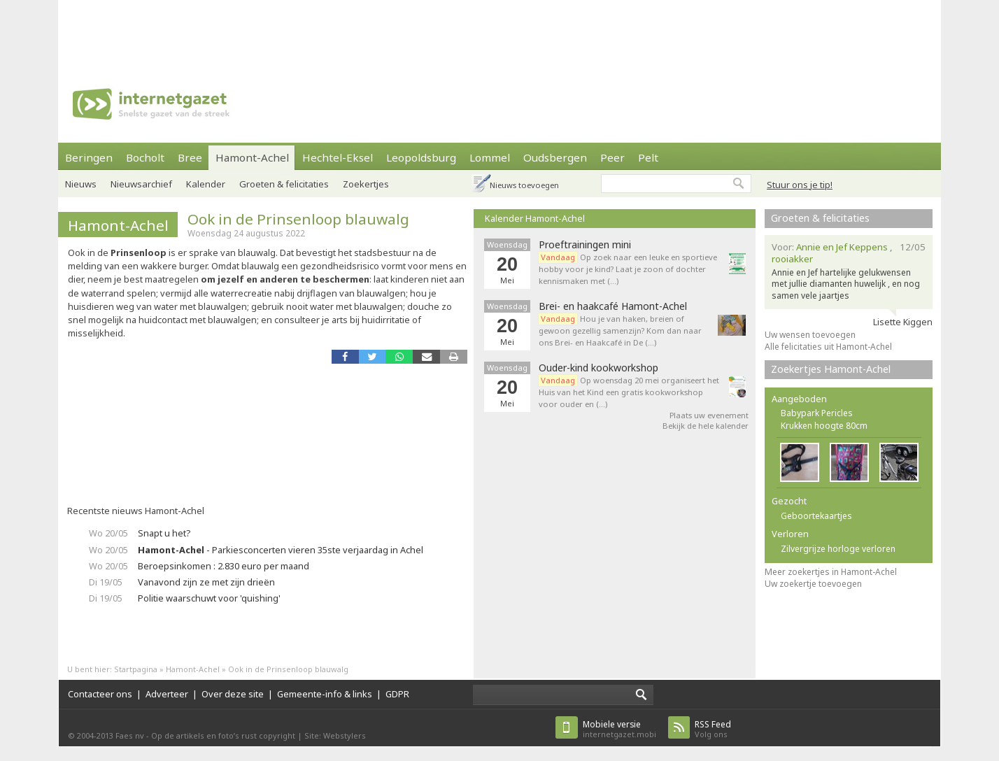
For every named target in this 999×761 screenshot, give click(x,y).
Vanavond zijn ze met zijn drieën (206, 582)
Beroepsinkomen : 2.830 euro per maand (223, 566)
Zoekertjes (366, 184)
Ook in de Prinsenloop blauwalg (298, 219)
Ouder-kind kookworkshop (598, 368)
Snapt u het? (164, 533)
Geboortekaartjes (816, 516)
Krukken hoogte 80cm (824, 426)
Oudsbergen (555, 157)
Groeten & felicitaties (284, 184)
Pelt (648, 157)
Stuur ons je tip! (799, 184)
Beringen (89, 157)
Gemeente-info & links (324, 694)
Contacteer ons (100, 694)
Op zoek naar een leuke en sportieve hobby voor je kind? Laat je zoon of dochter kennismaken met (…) (628, 269)
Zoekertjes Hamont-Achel (831, 369)
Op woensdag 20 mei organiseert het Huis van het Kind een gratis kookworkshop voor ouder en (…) (629, 392)
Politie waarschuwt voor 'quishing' (209, 598)
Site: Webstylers (335, 735)
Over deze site (232, 694)
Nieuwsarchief (141, 184)
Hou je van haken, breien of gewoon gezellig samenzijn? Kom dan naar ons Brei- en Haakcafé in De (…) (620, 330)
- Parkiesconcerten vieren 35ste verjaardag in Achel (280, 549)
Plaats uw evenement (709, 415)
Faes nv (129, 735)
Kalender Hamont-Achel (535, 218)
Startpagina (135, 669)
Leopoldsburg (421, 157)
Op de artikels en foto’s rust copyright (223, 735)
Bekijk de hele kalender (706, 425)
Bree (190, 157)
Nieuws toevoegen (524, 185)
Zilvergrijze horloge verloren (838, 549)
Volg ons (713, 729)
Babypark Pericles (817, 413)
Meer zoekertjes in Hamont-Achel (831, 572)
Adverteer (167, 694)
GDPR (397, 694)
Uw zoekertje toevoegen (813, 584)
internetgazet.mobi (619, 729)
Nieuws (81, 184)
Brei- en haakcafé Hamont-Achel (613, 306)
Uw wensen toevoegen (810, 335)
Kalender (205, 184)
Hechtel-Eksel (337, 157)
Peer (612, 157)
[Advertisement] (499, 31)
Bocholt (145, 157)
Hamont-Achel (252, 157)
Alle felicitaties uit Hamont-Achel (828, 347)
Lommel (489, 157)
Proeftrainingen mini (585, 245)
